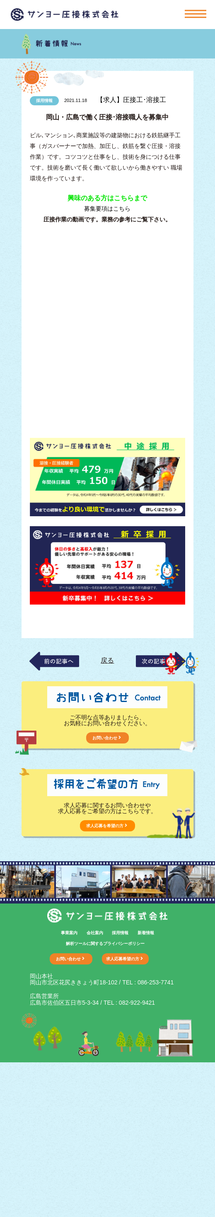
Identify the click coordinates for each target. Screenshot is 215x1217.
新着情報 (146, 932)
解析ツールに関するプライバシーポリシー (105, 943)
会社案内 (95, 932)
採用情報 (120, 932)
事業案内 (69, 932)
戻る (107, 660)
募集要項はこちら (107, 208)
